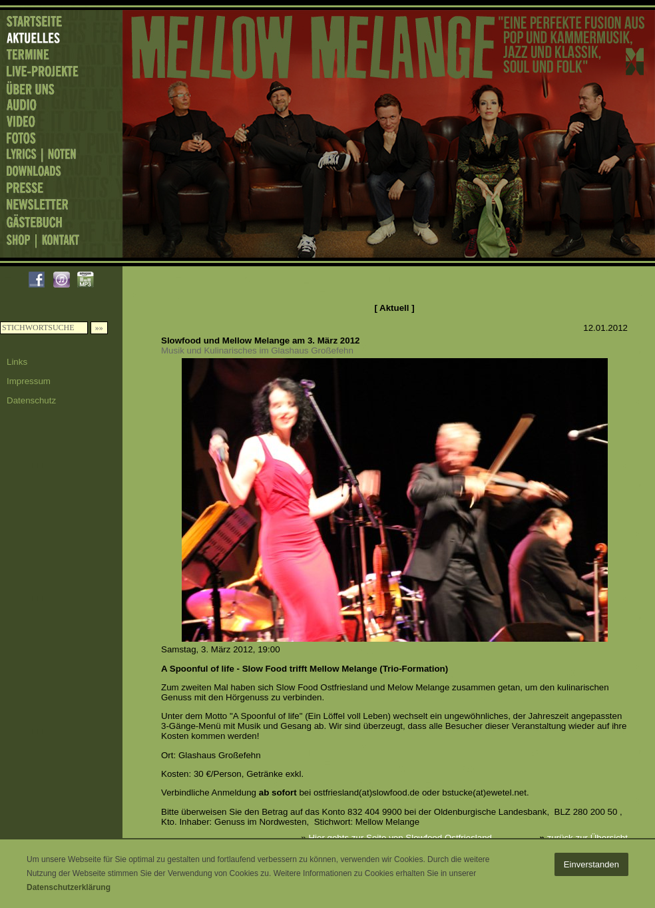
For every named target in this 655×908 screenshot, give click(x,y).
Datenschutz (31, 400)
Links (17, 362)
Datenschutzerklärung (68, 887)
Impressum (29, 381)
